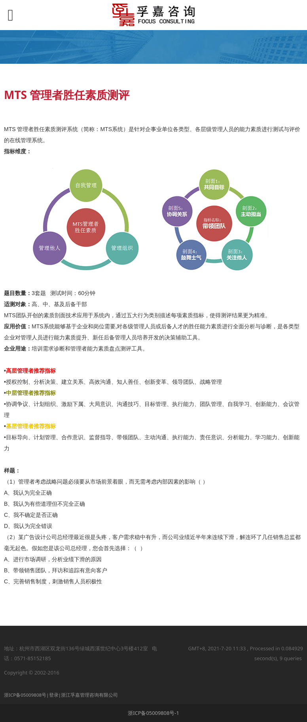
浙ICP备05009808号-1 (153, 712)
